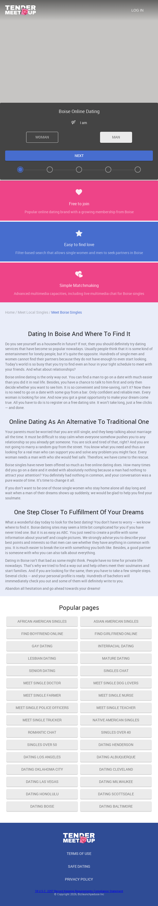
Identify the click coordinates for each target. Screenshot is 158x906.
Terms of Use (79, 853)
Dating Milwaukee (116, 781)
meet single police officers (42, 707)
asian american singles (116, 621)
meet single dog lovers (116, 682)
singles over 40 (116, 732)
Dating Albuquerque (116, 756)
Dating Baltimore (116, 806)
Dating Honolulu (42, 793)
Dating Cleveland (116, 769)
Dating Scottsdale (116, 793)
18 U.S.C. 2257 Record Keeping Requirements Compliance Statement (79, 891)
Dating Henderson (115, 744)
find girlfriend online (116, 633)
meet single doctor (42, 682)
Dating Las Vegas (42, 781)
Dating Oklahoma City (42, 769)
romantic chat (42, 732)
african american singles (42, 621)
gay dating (42, 645)
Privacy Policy (79, 879)
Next (79, 155)
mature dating (116, 658)
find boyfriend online (42, 633)
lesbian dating (42, 658)
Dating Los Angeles (42, 756)
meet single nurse (115, 695)
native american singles (116, 719)
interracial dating (116, 645)
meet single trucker (42, 719)
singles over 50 (42, 744)
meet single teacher (115, 707)
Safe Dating (79, 866)
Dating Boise (42, 806)
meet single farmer (42, 695)
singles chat (116, 670)
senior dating (42, 670)
